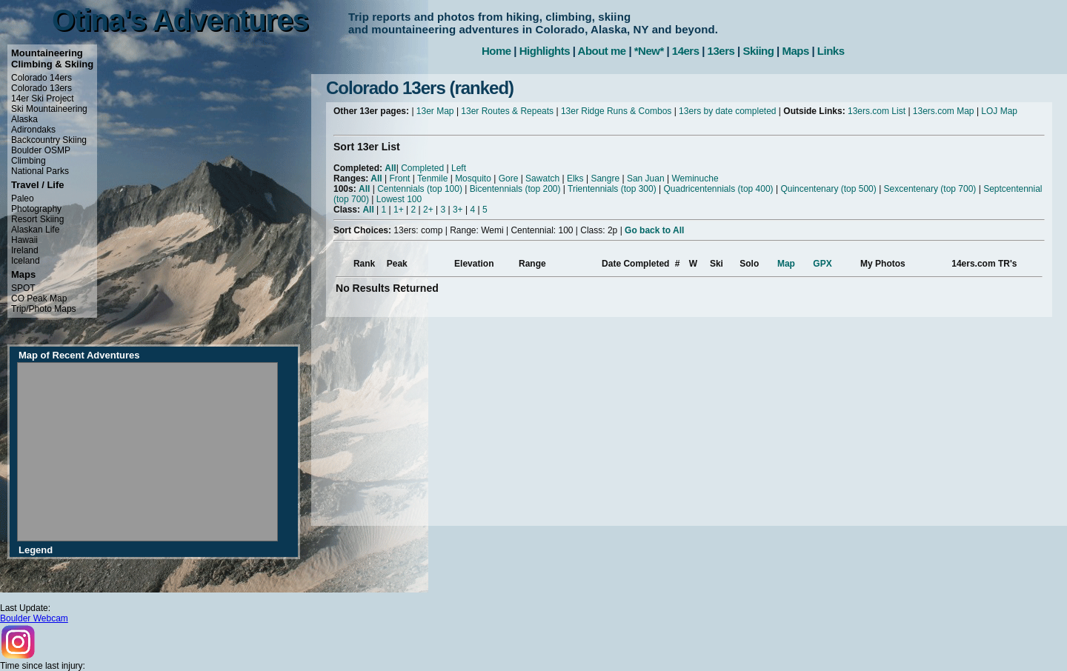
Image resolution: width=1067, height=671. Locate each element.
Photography (36, 209)
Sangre (605, 178)
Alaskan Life (35, 229)
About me (602, 50)
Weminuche (694, 178)
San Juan (646, 178)
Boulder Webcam (34, 618)
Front (399, 178)
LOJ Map (999, 111)
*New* (649, 50)
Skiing (758, 50)
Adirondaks (33, 129)
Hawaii (24, 240)
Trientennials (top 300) (612, 189)
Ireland (25, 250)
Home (496, 50)
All (390, 168)
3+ (458, 209)
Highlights (544, 50)
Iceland (25, 261)
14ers (685, 50)
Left (458, 168)
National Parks (40, 171)
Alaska (24, 119)
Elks (575, 178)
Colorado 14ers (41, 78)
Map (786, 263)
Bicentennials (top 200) (515, 189)
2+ (428, 209)
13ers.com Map (943, 111)
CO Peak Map (39, 298)
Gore (509, 178)
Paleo (22, 198)
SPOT (23, 288)
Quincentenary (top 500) (828, 189)
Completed (422, 168)
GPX (822, 263)
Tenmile (432, 178)
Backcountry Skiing (49, 140)
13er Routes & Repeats (507, 111)
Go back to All (654, 230)
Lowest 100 (399, 199)
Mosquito (473, 178)
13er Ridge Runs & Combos (616, 111)
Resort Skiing (37, 219)
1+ (398, 209)
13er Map (435, 111)
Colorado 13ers (41, 88)
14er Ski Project (42, 98)
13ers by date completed (727, 111)
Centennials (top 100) (419, 189)
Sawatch (542, 178)
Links (831, 50)
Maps (795, 50)
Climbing (28, 161)
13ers (721, 50)
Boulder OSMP (40, 150)
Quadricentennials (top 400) (718, 189)
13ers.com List (876, 111)
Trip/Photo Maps (43, 309)
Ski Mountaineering (49, 109)
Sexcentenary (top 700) (930, 189)
